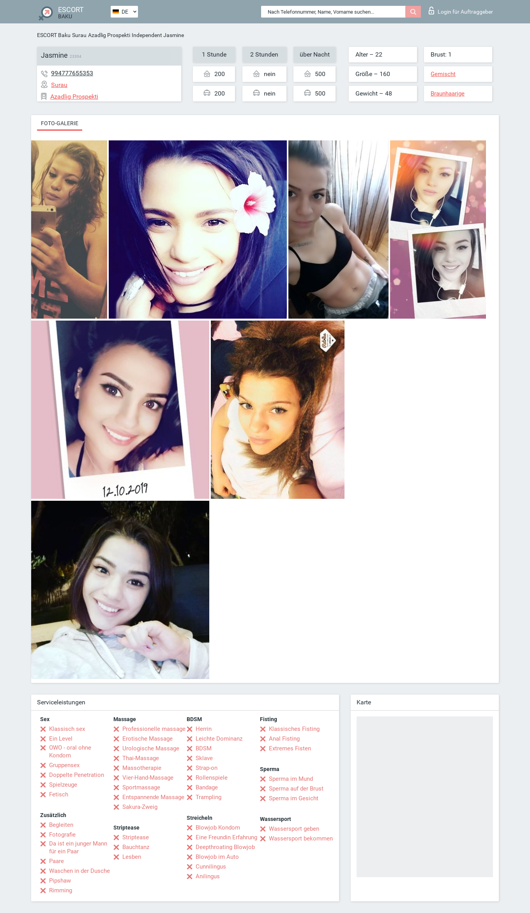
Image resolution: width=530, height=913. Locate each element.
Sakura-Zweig (139, 806)
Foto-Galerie (59, 123)
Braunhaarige (448, 93)
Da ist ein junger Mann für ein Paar (78, 847)
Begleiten (61, 824)
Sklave (204, 758)
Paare (56, 861)
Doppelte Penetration (76, 774)
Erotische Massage (147, 738)
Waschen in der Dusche (79, 870)
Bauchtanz (135, 847)
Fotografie (62, 834)
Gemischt (443, 74)
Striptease (135, 837)
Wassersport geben (294, 828)
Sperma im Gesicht (293, 798)
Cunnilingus (211, 866)
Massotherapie (141, 767)
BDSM (204, 748)
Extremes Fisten (290, 748)
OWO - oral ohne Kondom (70, 751)
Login (461, 10)
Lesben (131, 856)
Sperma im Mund (291, 778)
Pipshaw (60, 880)
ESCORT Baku (54, 35)
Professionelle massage (154, 728)
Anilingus (208, 876)
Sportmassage (141, 787)
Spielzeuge (63, 784)
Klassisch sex (67, 728)
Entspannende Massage (153, 797)
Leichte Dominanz (219, 738)
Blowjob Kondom (218, 827)
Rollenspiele (212, 777)
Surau (79, 35)
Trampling (208, 797)
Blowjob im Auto (217, 856)
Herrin (204, 728)
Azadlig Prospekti (109, 35)
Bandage (207, 787)
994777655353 (72, 73)
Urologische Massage (150, 748)
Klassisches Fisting (294, 728)
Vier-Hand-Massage (147, 777)
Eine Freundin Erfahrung (226, 837)
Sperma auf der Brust (296, 788)
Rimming (60, 890)
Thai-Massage (140, 758)
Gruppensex (64, 765)
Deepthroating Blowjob (225, 847)
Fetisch (58, 794)
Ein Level (60, 738)
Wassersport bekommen (301, 838)
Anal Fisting (284, 738)
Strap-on (206, 767)
